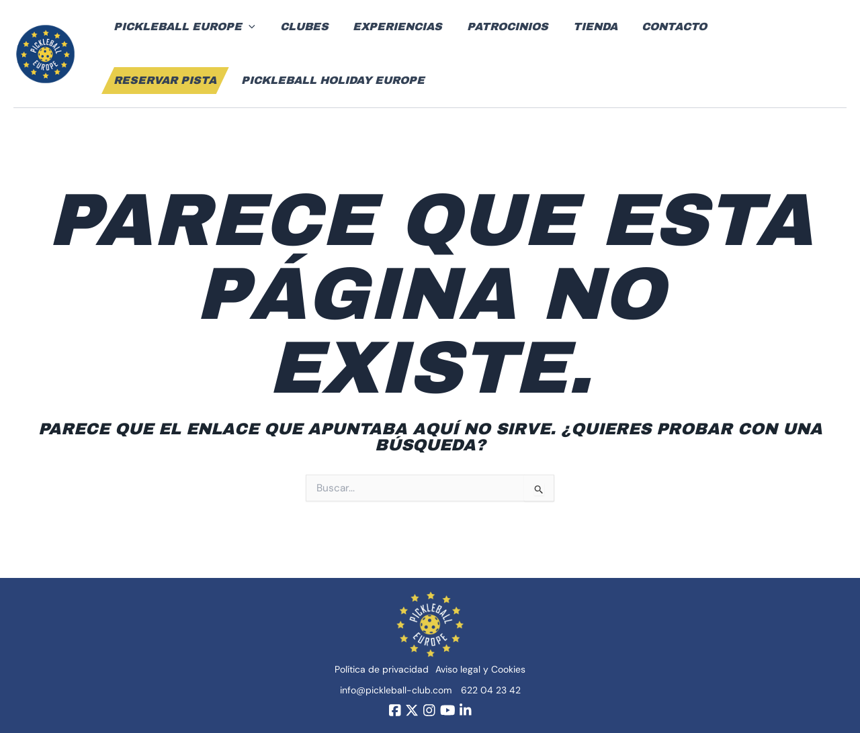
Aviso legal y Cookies (480, 669)
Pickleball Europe (183, 27)
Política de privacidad (382, 669)
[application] (247, 27)
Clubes (299, 26)
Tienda (581, 26)
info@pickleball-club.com (396, 690)
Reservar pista (763, 26)
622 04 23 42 (491, 690)
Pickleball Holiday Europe (204, 80)
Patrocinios (497, 26)
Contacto (657, 26)
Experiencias (390, 26)
